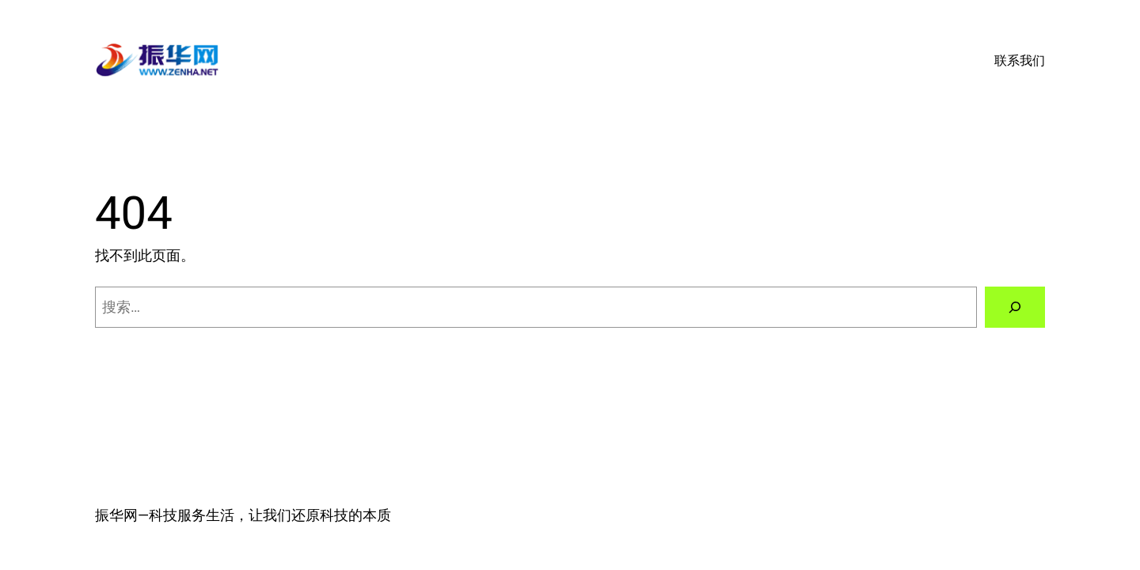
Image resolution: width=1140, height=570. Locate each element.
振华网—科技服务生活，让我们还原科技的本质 (243, 515)
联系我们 (1019, 60)
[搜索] (1015, 307)
